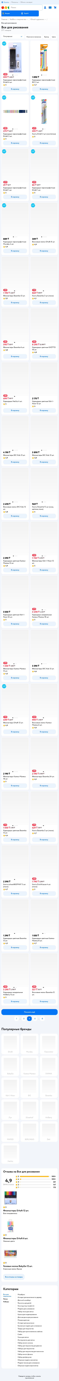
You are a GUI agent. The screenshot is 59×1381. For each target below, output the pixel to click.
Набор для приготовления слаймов (30, 1331)
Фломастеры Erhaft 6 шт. (15, 1238)
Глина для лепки (23, 1337)
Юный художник (37, 19)
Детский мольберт (24, 1300)
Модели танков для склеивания (28, 1363)
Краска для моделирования (27, 1314)
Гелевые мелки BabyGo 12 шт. (18, 1266)
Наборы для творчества (26, 1349)
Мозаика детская (23, 1320)
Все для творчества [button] (7, 1295)
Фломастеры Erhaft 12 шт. (16, 1210)
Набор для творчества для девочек (30, 1346)
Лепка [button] (5, 1299)
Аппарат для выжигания (26, 1323)
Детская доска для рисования (28, 1317)
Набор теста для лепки (26, 1312)
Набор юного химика (25, 1343)
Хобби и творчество (18, 19)
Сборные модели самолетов (28, 1360)
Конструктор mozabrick (26, 1306)
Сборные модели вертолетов (28, 1366)
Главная (4, 19)
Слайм (20, 1334)
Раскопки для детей (24, 1303)
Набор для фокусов (24, 1357)
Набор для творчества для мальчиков (31, 1351)
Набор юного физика (25, 1354)
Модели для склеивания (26, 1309)
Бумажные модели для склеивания (30, 1326)
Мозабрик (21, 1294)
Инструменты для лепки (26, 1340)
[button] (25, 13)
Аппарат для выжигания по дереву (30, 1297)
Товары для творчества (26, 1329)
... (20, 1019)
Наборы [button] (6, 1302)
